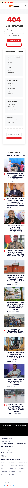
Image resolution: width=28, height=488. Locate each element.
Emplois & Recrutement (13, 91)
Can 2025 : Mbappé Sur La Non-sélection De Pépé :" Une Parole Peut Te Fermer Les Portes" (15, 382)
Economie (9, 207)
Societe (8, 181)
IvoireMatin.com (22, 465)
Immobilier (10, 86)
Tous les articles (12, 109)
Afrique (8, 258)
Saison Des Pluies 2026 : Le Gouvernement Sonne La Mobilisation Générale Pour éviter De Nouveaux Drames (16, 408)
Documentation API (12, 120)
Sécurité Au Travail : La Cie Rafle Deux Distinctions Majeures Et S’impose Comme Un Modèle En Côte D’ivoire (15, 279)
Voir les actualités (14, 45)
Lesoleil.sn (3, 465)
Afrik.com (21, 471)
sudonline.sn (12, 471)
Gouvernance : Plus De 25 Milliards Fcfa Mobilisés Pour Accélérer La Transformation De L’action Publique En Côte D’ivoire (15, 202)
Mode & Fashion (12, 88)
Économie (10, 65)
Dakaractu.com (12, 478)
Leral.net (3, 462)
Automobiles (11, 83)
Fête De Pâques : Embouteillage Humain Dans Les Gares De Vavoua (15, 331)
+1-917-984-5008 (6, 452)
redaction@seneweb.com (13, 459)
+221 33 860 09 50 (7, 447)
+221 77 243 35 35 (7, 444)
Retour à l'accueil (14, 40)
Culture (9, 70)
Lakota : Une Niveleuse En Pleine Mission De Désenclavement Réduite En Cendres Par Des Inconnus (15, 356)
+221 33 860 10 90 (20, 444)
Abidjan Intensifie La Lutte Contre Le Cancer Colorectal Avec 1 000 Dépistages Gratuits (15, 176)
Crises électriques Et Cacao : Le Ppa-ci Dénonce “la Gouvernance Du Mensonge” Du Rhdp (15, 228)
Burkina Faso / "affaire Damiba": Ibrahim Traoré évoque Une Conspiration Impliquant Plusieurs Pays (15, 253)
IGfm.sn (2, 468)
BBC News (21, 468)
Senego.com (12, 462)
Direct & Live (11, 106)
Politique (10, 60)
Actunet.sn (3, 478)
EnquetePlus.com (23, 462)
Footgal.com (4, 471)
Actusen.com (4, 475)
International (11, 72)
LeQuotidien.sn (12, 475)
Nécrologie (10, 93)
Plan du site (11, 122)
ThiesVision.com (13, 465)
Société (10, 62)
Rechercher (14, 138)
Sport (9, 67)
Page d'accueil (11, 104)
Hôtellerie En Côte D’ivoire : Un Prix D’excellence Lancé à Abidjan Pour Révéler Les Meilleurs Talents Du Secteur (15, 306)
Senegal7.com (12, 468)
